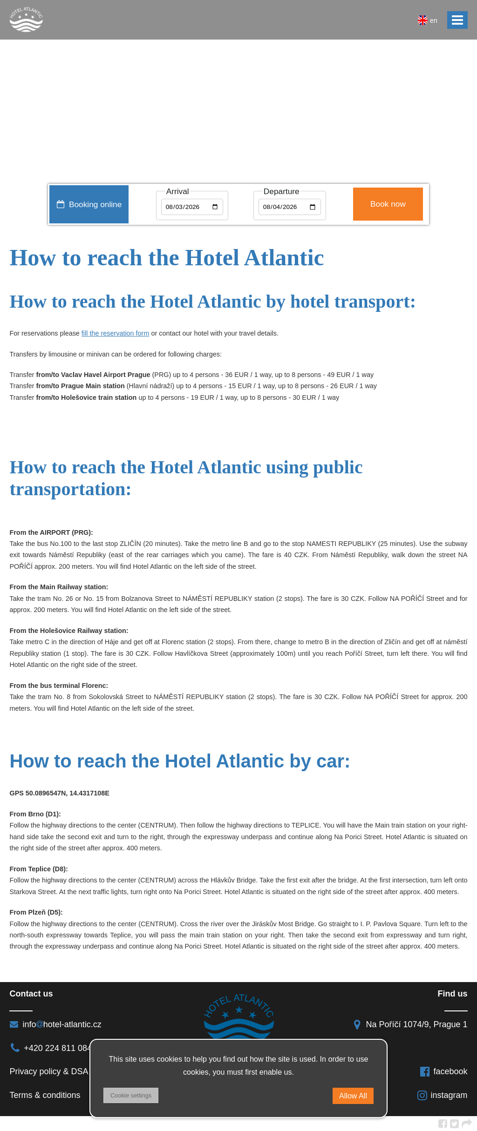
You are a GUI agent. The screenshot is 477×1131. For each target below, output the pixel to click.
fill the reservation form (116, 333)
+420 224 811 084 (50, 1048)
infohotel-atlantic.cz (55, 1024)
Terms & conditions (44, 1095)
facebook (443, 1071)
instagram (442, 1095)
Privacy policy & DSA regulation (68, 1071)
